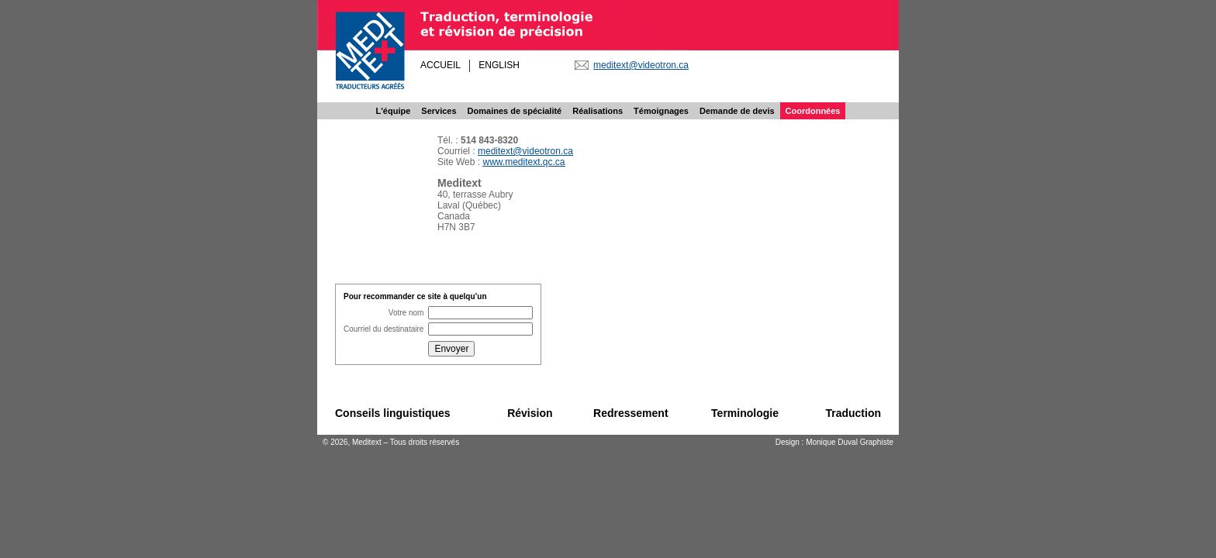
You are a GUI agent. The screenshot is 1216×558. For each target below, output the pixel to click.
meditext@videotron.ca (641, 65)
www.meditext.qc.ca (523, 162)
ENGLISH (499, 65)
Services (438, 110)
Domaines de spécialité (515, 110)
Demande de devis (737, 110)
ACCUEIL (440, 65)
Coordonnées (813, 110)
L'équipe (393, 110)
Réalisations (597, 110)
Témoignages (661, 110)
